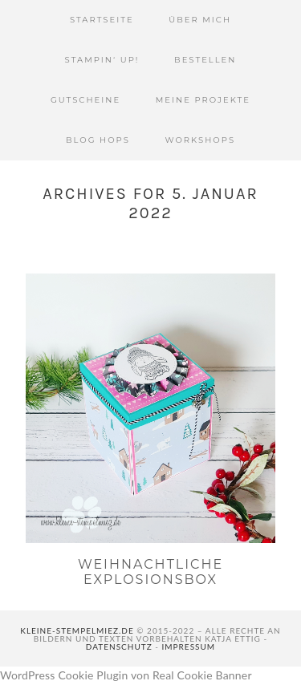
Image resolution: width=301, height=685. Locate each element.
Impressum (189, 646)
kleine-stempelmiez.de (76, 630)
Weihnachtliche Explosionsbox (150, 572)
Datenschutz (119, 646)
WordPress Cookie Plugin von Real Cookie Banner (126, 675)
